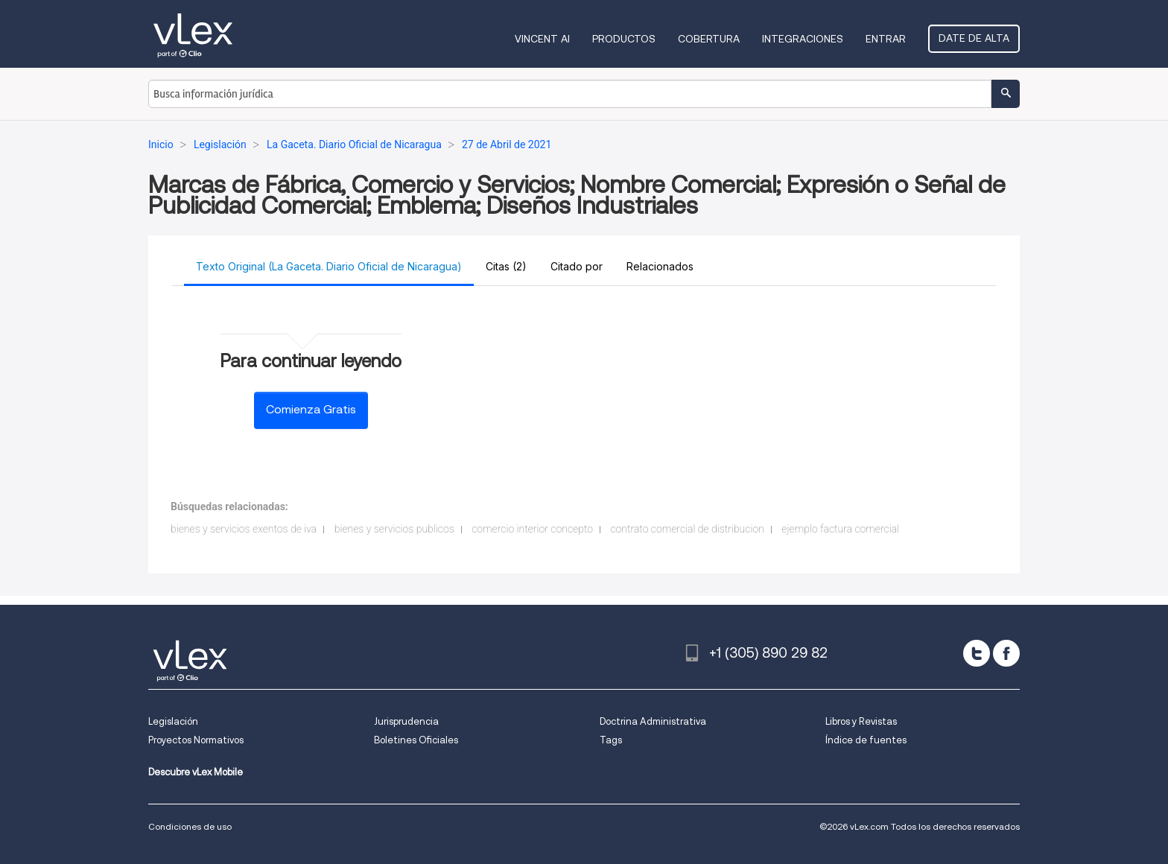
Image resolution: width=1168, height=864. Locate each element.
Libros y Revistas (861, 721)
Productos (624, 39)
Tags (611, 740)
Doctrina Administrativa (653, 721)
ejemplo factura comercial (840, 529)
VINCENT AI (542, 39)
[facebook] (1006, 653)
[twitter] (976, 653)
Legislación (173, 721)
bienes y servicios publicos (394, 529)
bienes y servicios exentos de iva (244, 529)
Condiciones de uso (190, 826)
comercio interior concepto (532, 529)
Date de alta (974, 38)
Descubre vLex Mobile (195, 772)
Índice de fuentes (866, 740)
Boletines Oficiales (416, 740)
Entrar (886, 39)
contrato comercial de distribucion (687, 529)
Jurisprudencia (406, 721)
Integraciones (802, 39)
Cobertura (709, 39)
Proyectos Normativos (196, 740)
